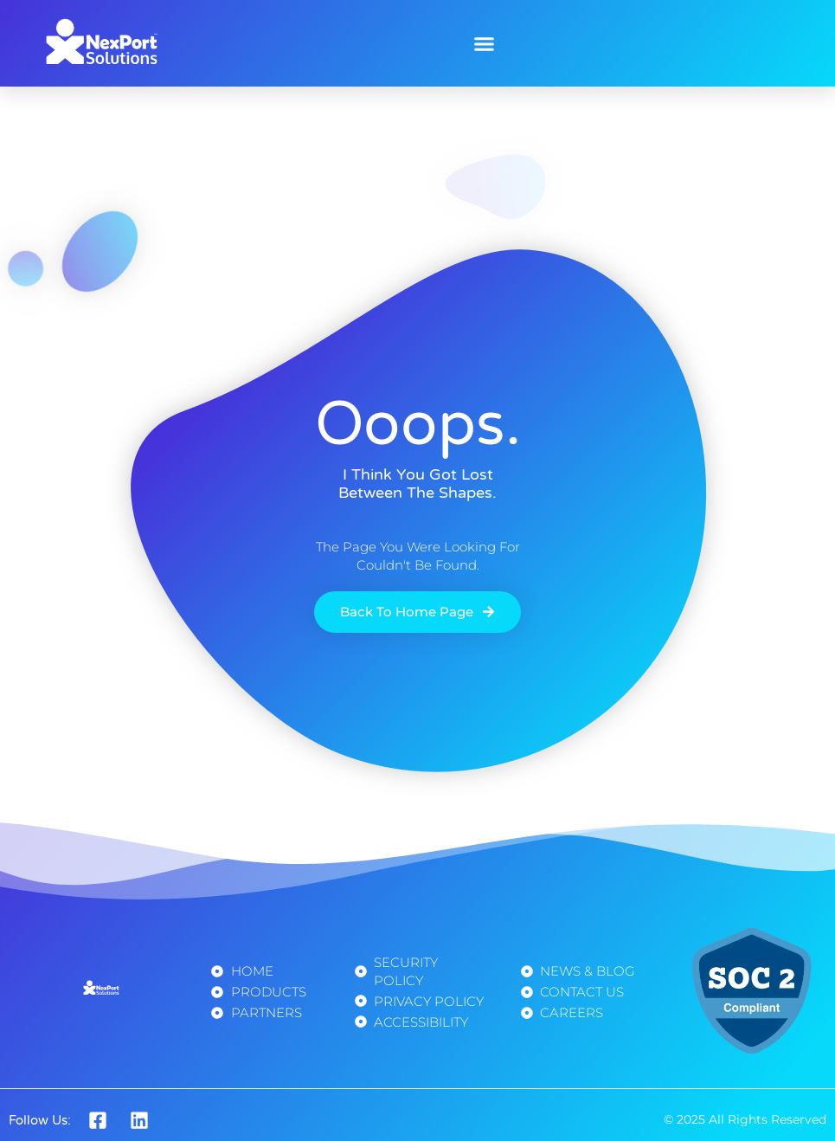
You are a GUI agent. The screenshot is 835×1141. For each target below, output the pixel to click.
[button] (484, 43)
